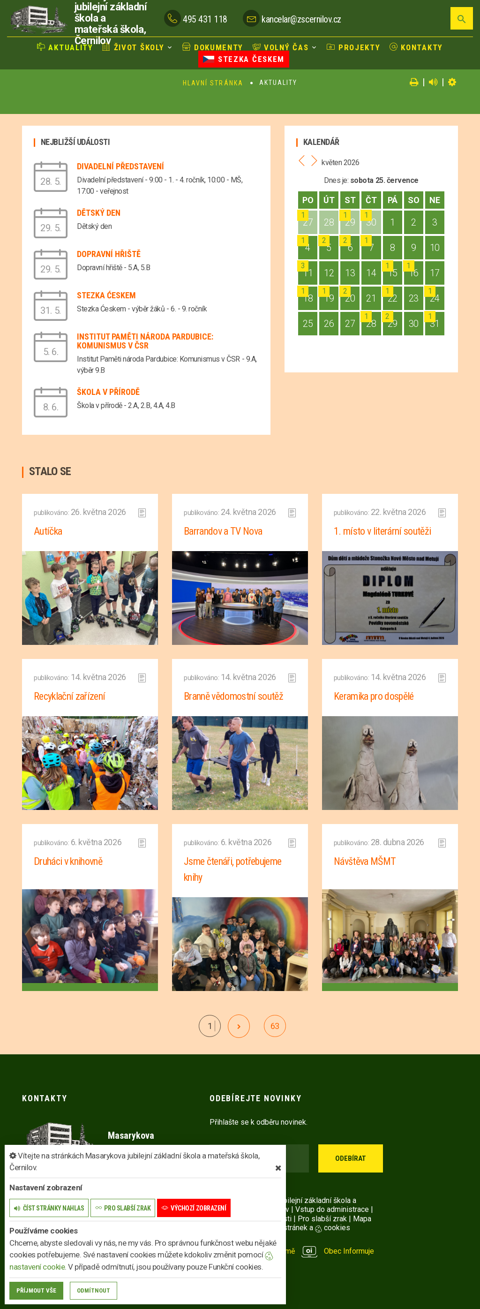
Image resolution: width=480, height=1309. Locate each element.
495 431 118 (205, 19)
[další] (239, 1026)
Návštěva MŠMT (365, 861)
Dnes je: (336, 180)
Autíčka (48, 531)
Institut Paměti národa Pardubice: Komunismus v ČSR (145, 341)
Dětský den (98, 213)
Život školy (133, 47)
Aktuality (65, 47)
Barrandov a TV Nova (223, 531)
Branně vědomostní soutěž (233, 696)
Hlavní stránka (213, 83)
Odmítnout (93, 1290)
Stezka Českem (244, 59)
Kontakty (416, 47)
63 (274, 1026)
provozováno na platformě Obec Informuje (292, 1251)
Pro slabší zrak (322, 1218)
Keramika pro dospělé (374, 696)
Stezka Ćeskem (106, 295)
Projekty (353, 47)
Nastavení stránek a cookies (295, 1227)
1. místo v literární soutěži (382, 531)
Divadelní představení (120, 166)
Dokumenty (212, 47)
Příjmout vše (36, 1290)
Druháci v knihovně (68, 861)
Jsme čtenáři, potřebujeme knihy (233, 869)
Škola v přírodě (108, 392)
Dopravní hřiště (109, 254)
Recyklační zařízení (69, 696)
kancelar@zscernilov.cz (301, 19)
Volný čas (281, 47)
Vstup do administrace (332, 1209)
